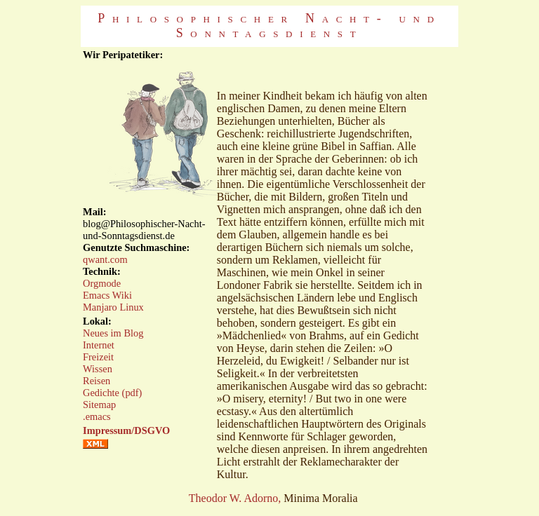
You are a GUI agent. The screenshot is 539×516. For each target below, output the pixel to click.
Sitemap (99, 404)
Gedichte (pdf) (112, 392)
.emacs (97, 416)
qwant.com (105, 259)
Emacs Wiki (107, 295)
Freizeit (98, 356)
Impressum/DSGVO (126, 430)
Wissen (97, 368)
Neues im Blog (113, 333)
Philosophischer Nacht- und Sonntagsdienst (269, 25)
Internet (98, 345)
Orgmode (102, 283)
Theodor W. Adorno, (235, 498)
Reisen (96, 380)
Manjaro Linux (113, 307)
